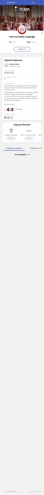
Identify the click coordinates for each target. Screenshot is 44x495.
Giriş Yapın (11, 2)
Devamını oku (9, 104)
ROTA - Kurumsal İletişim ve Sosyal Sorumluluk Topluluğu (29, 135)
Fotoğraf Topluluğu (11, 135)
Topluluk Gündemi (14, 148)
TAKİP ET (22, 49)
